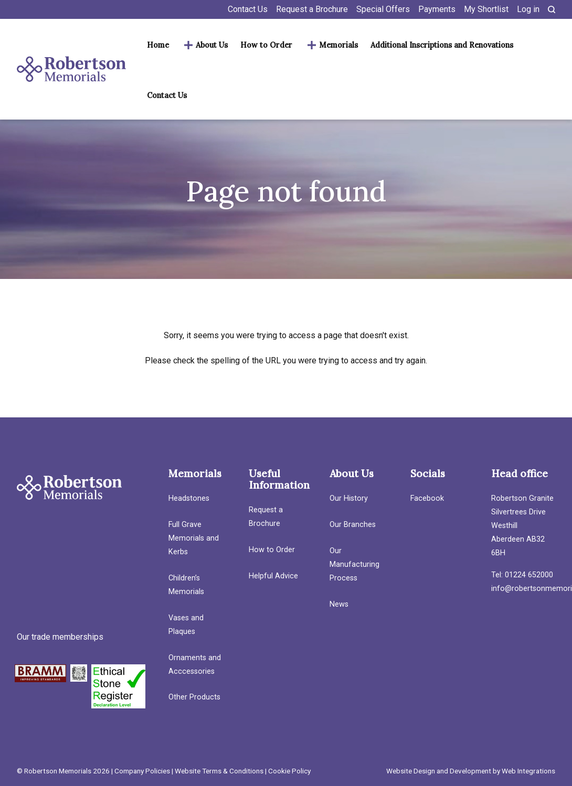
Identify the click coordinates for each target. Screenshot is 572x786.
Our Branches (353, 524)
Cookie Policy (289, 771)
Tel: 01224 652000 (522, 574)
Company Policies (142, 771)
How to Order (266, 45)
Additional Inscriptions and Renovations (441, 45)
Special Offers (383, 9)
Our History (349, 498)
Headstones (188, 498)
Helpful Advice (273, 576)
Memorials (338, 45)
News (339, 604)
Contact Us (248, 9)
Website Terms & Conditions (219, 771)
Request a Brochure (312, 9)
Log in (528, 9)
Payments (437, 9)
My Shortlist (486, 9)
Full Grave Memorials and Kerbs (193, 538)
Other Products (194, 697)
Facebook (427, 498)
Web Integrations (528, 771)
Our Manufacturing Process (354, 564)
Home (158, 45)
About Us (212, 45)
